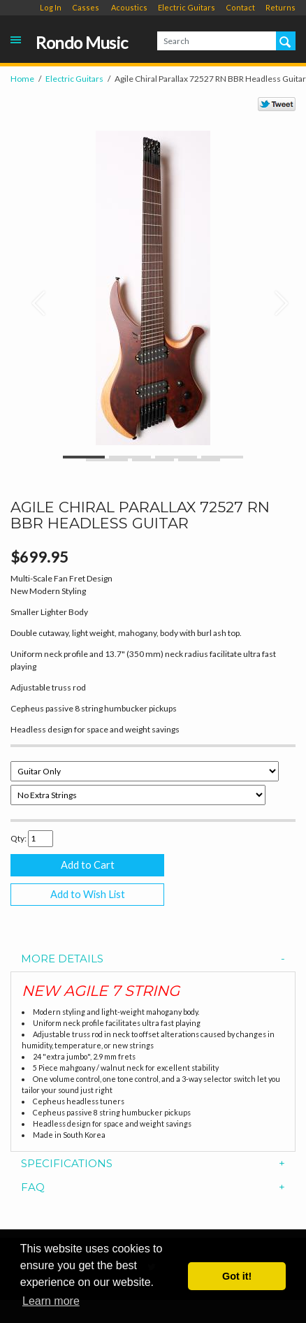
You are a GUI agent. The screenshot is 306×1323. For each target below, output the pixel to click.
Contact (240, 7)
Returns (280, 7)
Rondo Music (82, 43)
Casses (85, 7)
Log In (50, 7)
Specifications (153, 1164)
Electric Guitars (186, 7)
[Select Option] (144, 771)
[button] (31, 296)
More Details (153, 959)
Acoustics (129, 7)
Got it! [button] (237, 1276)
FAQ (153, 1188)
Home (22, 78)
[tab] (153, 959)
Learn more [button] (51, 1301)
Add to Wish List (87, 894)
